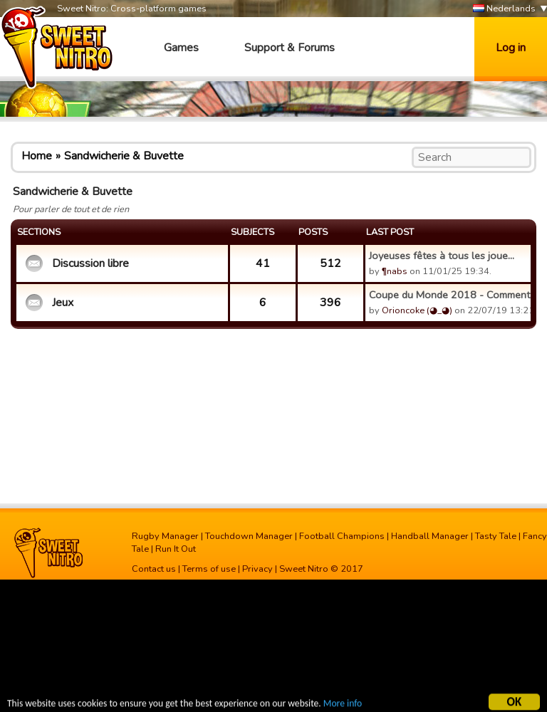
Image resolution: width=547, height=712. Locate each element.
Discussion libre (90, 263)
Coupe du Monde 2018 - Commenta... (448, 295)
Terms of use (209, 568)
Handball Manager (430, 536)
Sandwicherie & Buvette (124, 156)
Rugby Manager (165, 536)
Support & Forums (289, 48)
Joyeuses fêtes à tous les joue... (441, 255)
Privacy (257, 568)
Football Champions (342, 536)
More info (342, 705)
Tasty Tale (495, 536)
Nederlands (504, 9)
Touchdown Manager (249, 536)
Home (36, 156)
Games (181, 48)
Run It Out (175, 549)
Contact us (154, 568)
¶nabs (394, 271)
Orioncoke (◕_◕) (417, 310)
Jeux (62, 302)
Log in (511, 48)
